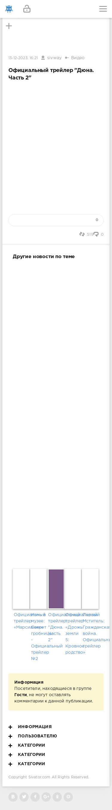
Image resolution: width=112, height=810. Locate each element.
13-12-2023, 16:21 (23, 58)
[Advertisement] (56, 412)
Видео (78, 58)
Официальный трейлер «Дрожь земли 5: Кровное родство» (73, 633)
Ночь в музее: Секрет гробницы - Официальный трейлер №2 (39, 637)
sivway (54, 58)
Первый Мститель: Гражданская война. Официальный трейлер (90, 630)
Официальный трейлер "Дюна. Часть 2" (56, 627)
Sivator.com (39, 777)
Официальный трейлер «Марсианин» (21, 621)
